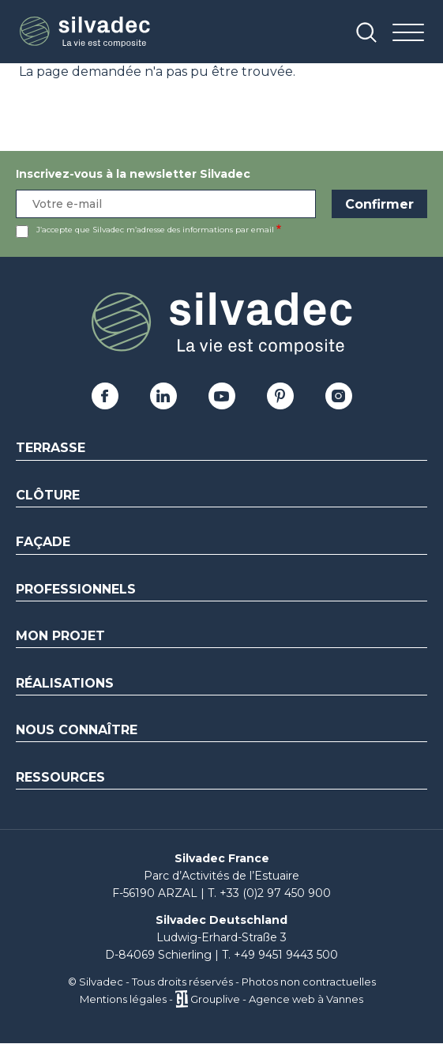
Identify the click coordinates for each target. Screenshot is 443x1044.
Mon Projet (60, 635)
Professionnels (76, 589)
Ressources (60, 777)
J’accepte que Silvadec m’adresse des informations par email (155, 229)
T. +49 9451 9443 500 (280, 955)
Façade (43, 541)
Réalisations (65, 683)
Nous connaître (76, 729)
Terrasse (50, 447)
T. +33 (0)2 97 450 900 (269, 893)
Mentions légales (123, 999)
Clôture (48, 495)
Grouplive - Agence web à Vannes (276, 999)
